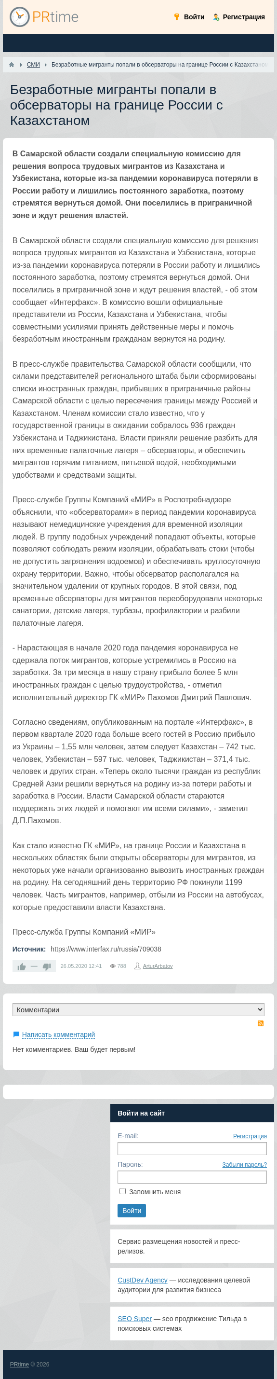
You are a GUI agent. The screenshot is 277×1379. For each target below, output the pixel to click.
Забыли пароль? (245, 1164)
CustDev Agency (143, 1280)
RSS (260, 1023)
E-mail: (128, 1136)
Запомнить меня (155, 1192)
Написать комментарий (58, 1034)
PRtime (19, 1364)
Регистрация (250, 1136)
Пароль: (130, 1164)
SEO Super (135, 1319)
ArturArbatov (158, 966)
